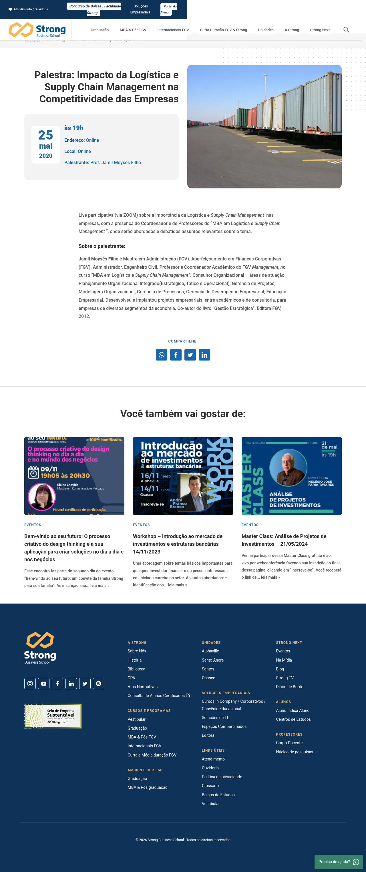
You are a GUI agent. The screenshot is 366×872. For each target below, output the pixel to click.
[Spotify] (98, 683)
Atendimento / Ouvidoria (30, 6)
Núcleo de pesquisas (294, 752)
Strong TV (285, 678)
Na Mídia (284, 660)
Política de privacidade (222, 777)
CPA (131, 678)
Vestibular (137, 719)
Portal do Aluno (342, 6)
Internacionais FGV (192, 23)
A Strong (298, 23)
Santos (208, 669)
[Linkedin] (71, 683)
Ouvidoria (210, 768)
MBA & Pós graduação (148, 787)
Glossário (210, 785)
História (135, 660)
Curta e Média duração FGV (152, 755)
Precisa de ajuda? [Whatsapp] (339, 862)
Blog (280, 669)
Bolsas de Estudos (218, 795)
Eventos (85, 40)
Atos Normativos (143, 686)
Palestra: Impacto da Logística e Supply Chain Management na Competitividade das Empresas (129, 40)
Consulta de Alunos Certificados (159, 695)
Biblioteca (137, 669)
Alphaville (210, 651)
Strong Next (322, 23)
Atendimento (213, 759)
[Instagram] (30, 683)
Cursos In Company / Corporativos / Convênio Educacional (234, 705)
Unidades (276, 23)
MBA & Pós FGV (156, 23)
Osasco (208, 678)
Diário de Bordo (290, 686)
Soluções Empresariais (305, 6)
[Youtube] (43, 683)
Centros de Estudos (293, 719)
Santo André (213, 660)
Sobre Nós (137, 651)
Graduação (127, 23)
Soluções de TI (215, 717)
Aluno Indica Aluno (293, 710)
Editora (208, 735)
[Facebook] (57, 683)
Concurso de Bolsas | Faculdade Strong (183, 6)
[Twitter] (85, 683)
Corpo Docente (289, 742)
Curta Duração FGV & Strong (238, 23)
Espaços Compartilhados (224, 726)
